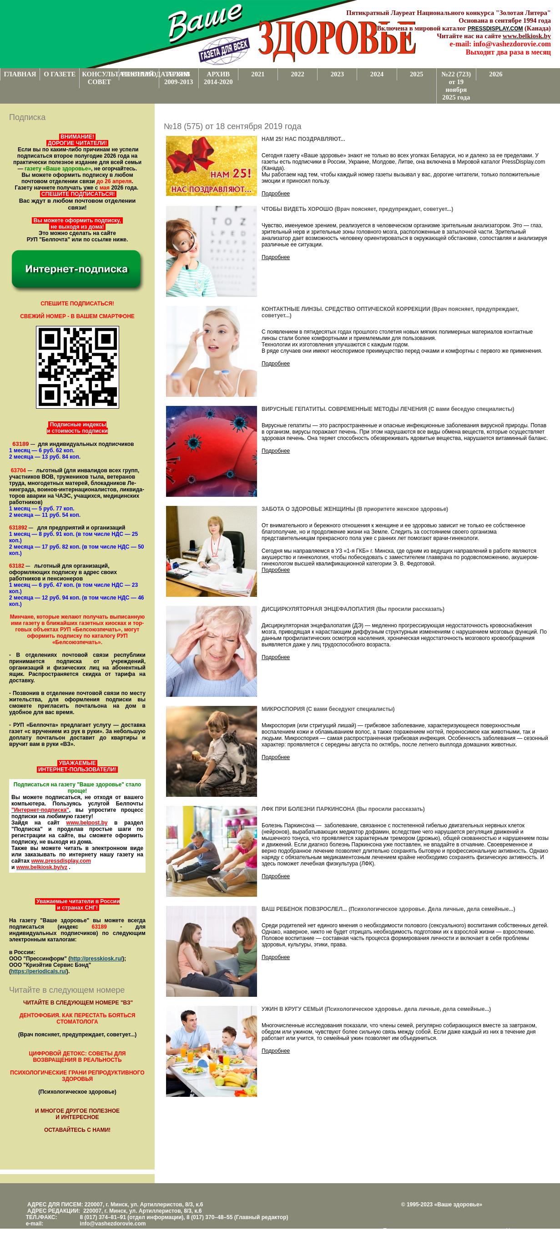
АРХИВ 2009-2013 (178, 77)
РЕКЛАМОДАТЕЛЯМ (139, 74)
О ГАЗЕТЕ (60, 74)
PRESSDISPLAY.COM (495, 28)
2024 (376, 74)
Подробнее (276, 193)
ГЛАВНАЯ (20, 74)
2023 (337, 74)
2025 (416, 74)
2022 (297, 74)
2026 (495, 74)
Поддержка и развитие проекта (422, 1230)
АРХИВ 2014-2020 (218, 77)
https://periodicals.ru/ (38, 971)
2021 (257, 74)
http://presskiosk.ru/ (96, 958)
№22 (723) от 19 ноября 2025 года (456, 85)
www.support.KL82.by (458, 1237)
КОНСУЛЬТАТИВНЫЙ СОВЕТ (100, 77)
